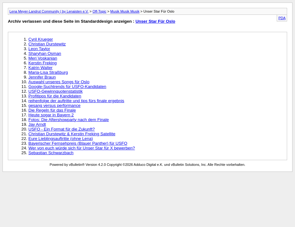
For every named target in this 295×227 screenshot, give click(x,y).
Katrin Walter (40, 67)
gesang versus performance (54, 105)
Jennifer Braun (42, 77)
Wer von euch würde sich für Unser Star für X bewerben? (81, 148)
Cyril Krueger (40, 39)
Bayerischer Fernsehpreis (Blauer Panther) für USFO (77, 143)
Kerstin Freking (42, 63)
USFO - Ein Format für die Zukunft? (61, 129)
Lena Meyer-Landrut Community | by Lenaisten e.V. (49, 11)
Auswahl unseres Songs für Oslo (58, 81)
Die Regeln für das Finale (52, 110)
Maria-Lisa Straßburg (48, 72)
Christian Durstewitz (47, 44)
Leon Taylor (39, 48)
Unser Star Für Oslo (155, 21)
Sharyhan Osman (44, 53)
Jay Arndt (37, 124)
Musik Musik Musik (124, 11)
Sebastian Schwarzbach (51, 152)
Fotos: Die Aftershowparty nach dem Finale (68, 119)
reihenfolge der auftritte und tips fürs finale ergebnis (76, 100)
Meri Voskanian (42, 58)
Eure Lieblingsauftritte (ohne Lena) (60, 138)
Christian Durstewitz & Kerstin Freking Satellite (71, 133)
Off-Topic (99, 11)
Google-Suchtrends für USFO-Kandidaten (67, 86)
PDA (282, 18)
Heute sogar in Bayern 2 (51, 115)
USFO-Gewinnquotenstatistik (55, 91)
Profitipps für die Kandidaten (54, 96)
